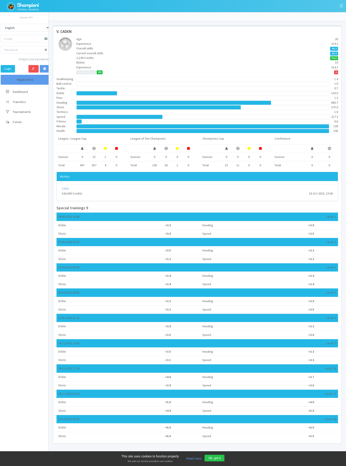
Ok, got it (214, 458)
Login (7, 69)
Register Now (25, 80)
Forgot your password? (34, 59)
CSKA (65, 189)
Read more (193, 458)
